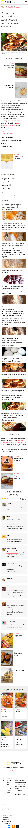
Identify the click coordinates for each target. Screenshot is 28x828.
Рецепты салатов (6, 788)
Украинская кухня (6, 819)
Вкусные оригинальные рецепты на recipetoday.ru (14, 763)
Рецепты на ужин (19, 774)
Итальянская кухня (7, 811)
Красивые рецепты (20, 784)
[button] (26, 2)
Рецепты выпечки (6, 774)
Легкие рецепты (19, 780)
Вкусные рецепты (20, 788)
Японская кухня (6, 823)
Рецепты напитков (7, 786)
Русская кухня (6, 804)
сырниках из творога (12, 552)
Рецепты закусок (6, 782)
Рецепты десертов (7, 778)
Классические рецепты (19, 791)
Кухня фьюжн (5, 817)
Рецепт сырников (7, 131)
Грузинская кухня (6, 821)
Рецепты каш (5, 784)
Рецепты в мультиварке (18, 799)
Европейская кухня (7, 806)
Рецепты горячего (7, 776)
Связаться (14, 770)
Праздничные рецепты (8, 133)
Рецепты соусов (6, 790)
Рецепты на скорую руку (20, 795)
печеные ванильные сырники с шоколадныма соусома (13, 442)
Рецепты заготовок (7, 780)
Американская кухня (7, 813)
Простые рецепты (20, 786)
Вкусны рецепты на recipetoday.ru (8, 2)
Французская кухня (7, 815)
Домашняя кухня (6, 808)
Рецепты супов (6, 792)
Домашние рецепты (20, 782)
